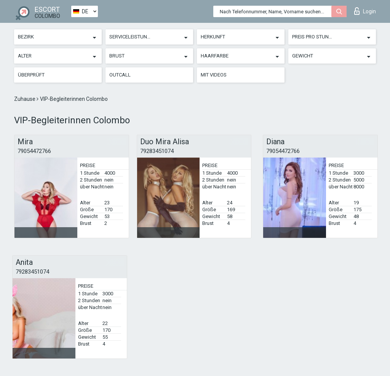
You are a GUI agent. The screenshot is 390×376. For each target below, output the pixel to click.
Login (365, 11)
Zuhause (25, 99)
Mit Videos (214, 75)
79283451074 (157, 151)
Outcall (120, 75)
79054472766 (34, 151)
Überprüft (31, 75)
